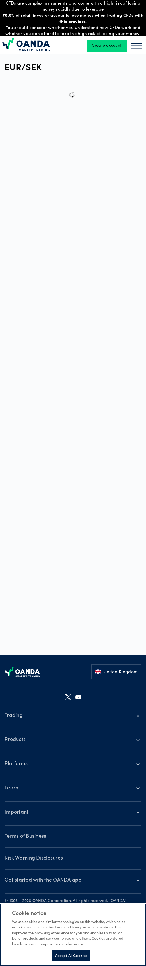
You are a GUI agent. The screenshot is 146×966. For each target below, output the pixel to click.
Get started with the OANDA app (43, 880)
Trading (14, 715)
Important (16, 812)
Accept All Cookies (71, 955)
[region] (73, 934)
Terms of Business (25, 836)
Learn (11, 788)
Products (15, 739)
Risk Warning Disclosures (34, 858)
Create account (107, 46)
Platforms (16, 764)
